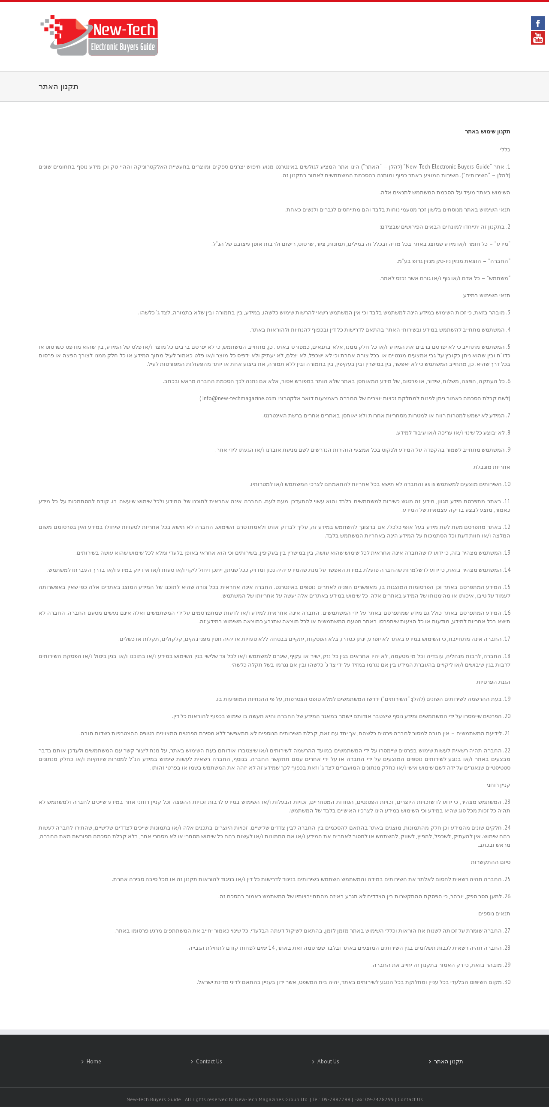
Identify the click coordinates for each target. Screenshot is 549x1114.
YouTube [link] (538, 38)
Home (94, 1061)
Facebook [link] (538, 23)
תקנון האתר (58, 86)
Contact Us (209, 1061)
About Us (328, 1061)
